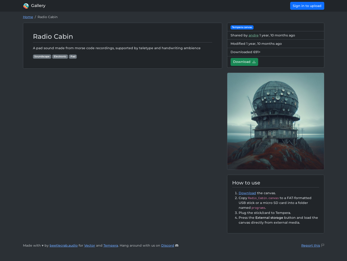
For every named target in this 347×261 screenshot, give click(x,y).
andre (254, 35)
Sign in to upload (307, 6)
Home (28, 17)
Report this (310, 245)
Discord (167, 245)
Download (244, 62)
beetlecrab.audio (64, 245)
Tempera (110, 245)
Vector (89, 245)
